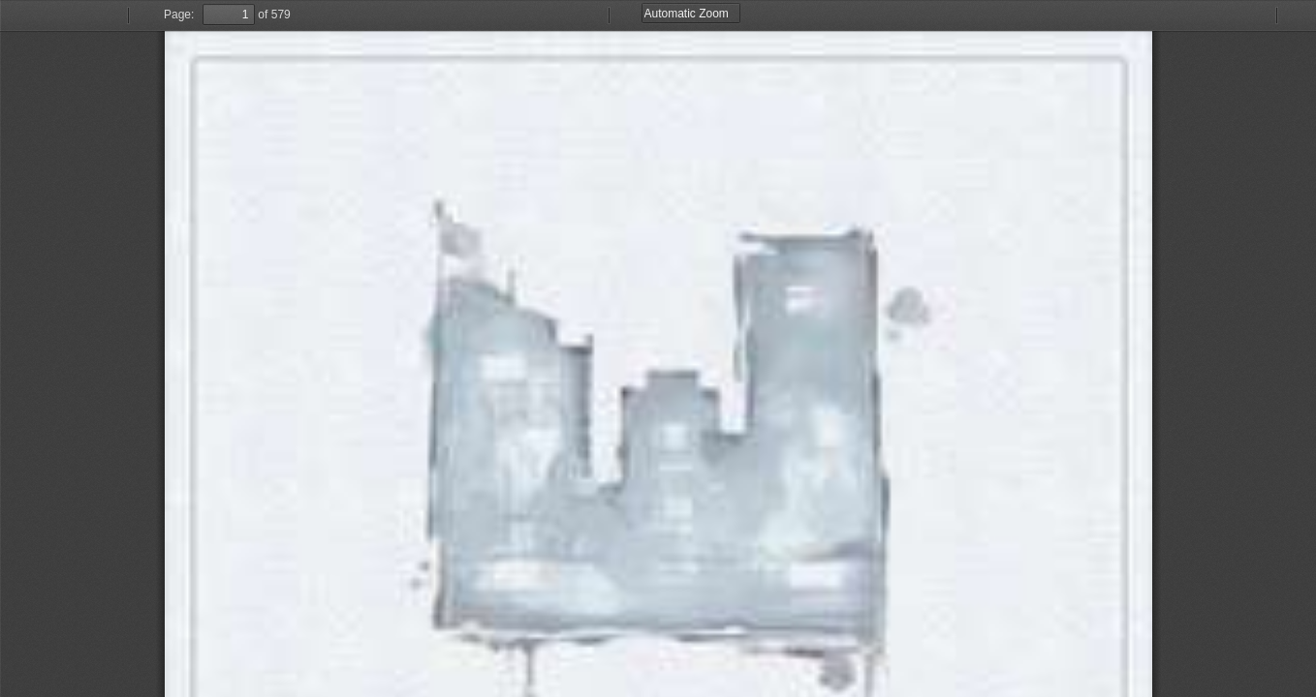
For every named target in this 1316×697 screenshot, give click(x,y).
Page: (179, 14)
